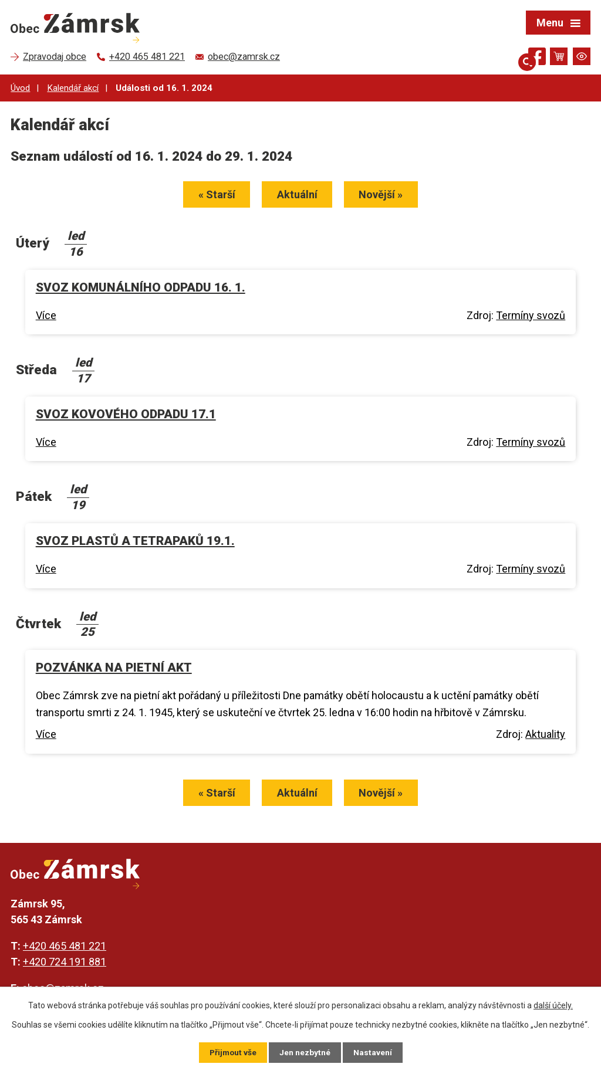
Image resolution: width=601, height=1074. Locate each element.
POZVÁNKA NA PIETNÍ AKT (114, 669)
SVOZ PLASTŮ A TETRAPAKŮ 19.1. (135, 541)
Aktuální (297, 195)
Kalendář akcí (73, 88)
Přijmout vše (232, 1052)
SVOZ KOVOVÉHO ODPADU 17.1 (126, 415)
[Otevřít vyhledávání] (516, 56)
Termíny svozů (530, 316)
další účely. (553, 1005)
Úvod (20, 88)
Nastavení (373, 1052)
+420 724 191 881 (64, 963)
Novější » (384, 195)
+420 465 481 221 (64, 947)
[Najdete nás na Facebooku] (537, 58)
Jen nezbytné (305, 1052)
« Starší (213, 195)
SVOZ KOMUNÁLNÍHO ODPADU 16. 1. (140, 288)
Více (46, 316)
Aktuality (545, 735)
